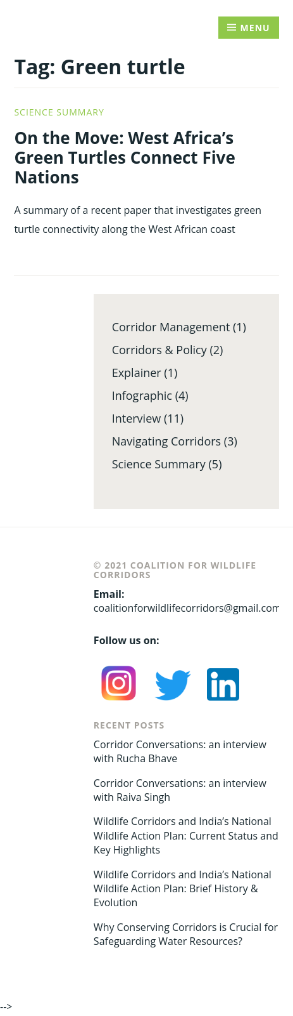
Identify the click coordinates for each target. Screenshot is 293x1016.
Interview (136, 418)
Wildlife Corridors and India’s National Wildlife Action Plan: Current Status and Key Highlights (186, 835)
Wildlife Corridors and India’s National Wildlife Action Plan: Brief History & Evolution (182, 889)
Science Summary (59, 112)
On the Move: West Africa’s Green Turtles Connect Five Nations (124, 157)
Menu (255, 28)
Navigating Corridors (166, 441)
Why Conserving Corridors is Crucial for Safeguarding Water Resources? (186, 934)
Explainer (136, 372)
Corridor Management (171, 326)
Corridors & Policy (159, 349)
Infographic (142, 395)
